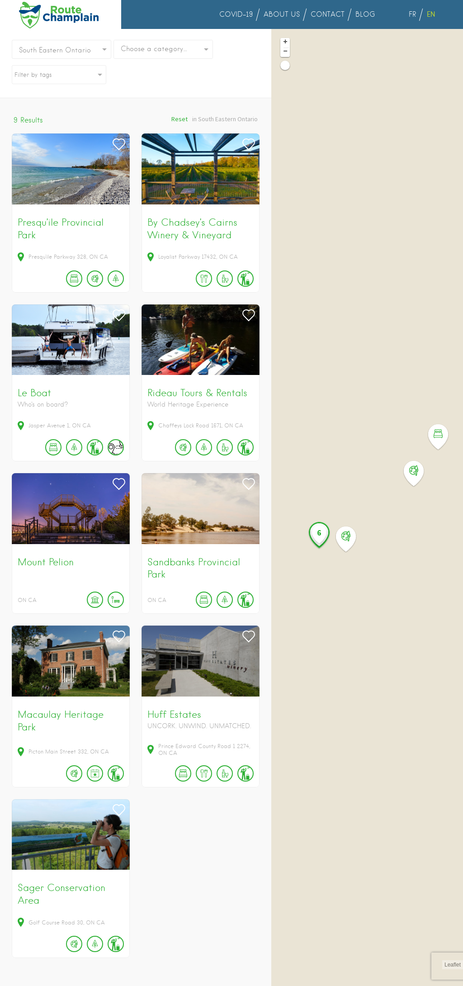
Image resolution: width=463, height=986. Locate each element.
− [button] (285, 52)
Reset (179, 119)
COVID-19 (236, 14)
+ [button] (285, 42)
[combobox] (163, 49)
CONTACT (328, 14)
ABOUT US (282, 14)
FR (412, 14)
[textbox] (163, 49)
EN (431, 14)
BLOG (365, 14)
